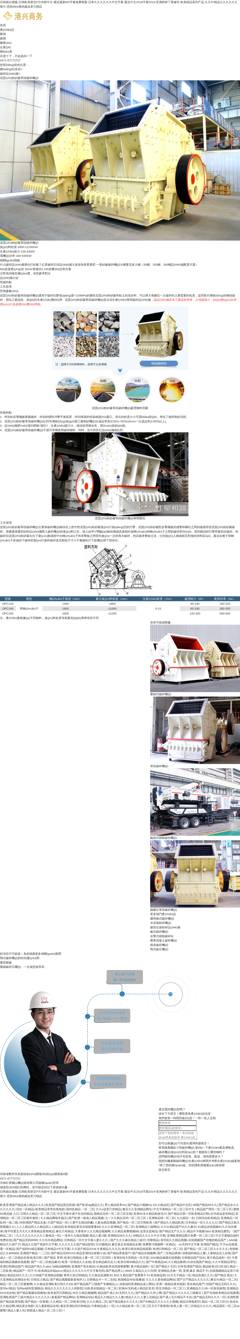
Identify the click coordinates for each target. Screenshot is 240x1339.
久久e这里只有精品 (108, 1209)
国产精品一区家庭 (36, 1301)
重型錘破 (6, 962)
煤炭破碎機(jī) (159, 945)
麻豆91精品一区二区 (224, 1279)
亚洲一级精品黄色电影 (170, 1284)
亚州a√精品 (7, 1288)
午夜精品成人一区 (103, 1306)
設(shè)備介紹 (9, 277)
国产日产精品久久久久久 (193, 1279)
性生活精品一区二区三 (170, 1288)
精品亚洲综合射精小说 (91, 1253)
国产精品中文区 (181, 1204)
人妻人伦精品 (149, 1297)
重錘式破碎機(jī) (160, 694)
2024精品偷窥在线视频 (165, 1257)
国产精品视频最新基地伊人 (67, 1279)
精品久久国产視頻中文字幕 (39, 1244)
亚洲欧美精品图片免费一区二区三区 (190, 1235)
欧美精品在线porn (50, 1270)
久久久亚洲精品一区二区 (118, 1226)
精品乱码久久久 (17, 1275)
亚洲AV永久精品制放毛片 (149, 1213)
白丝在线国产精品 (199, 1262)
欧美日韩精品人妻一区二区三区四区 (88, 1257)
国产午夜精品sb (156, 1262)
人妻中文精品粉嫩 (81, 1222)
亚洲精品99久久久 (119, 1235)
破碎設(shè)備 (10, 73)
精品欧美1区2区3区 (215, 1266)
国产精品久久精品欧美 (169, 1222)
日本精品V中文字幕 (57, 1248)
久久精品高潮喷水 (100, 1275)
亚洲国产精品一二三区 (34, 1253)
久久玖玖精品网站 (50, 1240)
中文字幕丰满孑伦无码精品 (74, 1213)
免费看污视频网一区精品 (159, 1244)
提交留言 (164, 1169)
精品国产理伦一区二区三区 (214, 1209)
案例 (3, 34)
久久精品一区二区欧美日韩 (67, 1301)
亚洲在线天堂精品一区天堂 (131, 1257)
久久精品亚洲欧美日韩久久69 (53, 1284)
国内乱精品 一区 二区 (80, 1209)
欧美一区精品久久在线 (76, 1262)
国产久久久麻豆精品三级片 (127, 1240)
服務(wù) (6, 42)
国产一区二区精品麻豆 (45, 1262)
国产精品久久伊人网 (148, 1292)
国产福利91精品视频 (29, 1248)
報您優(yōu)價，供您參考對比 (25, 273)
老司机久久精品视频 (173, 1240)
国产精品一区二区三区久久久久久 (206, 1248)
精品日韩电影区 (190, 1301)
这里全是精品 (149, 1231)
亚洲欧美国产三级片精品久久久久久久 (25, 1297)
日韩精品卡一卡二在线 (101, 1279)
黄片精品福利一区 (218, 1257)
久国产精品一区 (57, 1222)
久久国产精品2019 (83, 1248)
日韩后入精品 (39, 1279)
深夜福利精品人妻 (194, 1253)
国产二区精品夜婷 (169, 1253)
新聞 (3, 38)
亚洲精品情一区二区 (162, 1218)
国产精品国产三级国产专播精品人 (96, 1284)
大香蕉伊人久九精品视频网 (92, 1231)
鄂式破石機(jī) (159, 949)
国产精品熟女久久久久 (123, 1301)
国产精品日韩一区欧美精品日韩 (188, 1213)
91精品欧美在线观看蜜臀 (112, 1266)
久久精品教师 (177, 1262)
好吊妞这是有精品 (222, 1213)
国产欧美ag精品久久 (89, 1204)
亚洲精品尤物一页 (169, 1270)
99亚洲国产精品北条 (32, 1222)
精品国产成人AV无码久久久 (116, 1292)
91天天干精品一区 (179, 1275)
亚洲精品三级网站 (147, 1226)
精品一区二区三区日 (215, 1301)
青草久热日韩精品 (75, 1275)
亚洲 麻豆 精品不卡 (195, 1270)
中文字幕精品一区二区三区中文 (174, 1209)
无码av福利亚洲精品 (30, 1288)
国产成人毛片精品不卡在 (176, 1297)
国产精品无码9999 (25, 1240)
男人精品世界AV (115, 1204)
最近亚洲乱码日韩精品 (75, 1306)
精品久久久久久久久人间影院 (64, 1288)
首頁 (3, 25)
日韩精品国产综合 (193, 1257)
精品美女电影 (25, 1306)
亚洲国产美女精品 (83, 1266)
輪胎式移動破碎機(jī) (163, 837)
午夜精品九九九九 (108, 1248)
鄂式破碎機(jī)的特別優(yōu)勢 (19, 958)
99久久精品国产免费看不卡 (131, 1275)
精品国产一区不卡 (25, 1270)
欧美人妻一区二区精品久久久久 (190, 1306)
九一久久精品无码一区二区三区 (126, 1218)
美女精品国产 (195, 1284)
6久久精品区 (161, 1204)
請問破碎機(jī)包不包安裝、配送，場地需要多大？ (191, 1156)
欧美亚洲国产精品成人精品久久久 (22, 1204)
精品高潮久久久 (202, 1275)
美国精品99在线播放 (131, 1279)
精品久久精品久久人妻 (109, 1297)
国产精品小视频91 (139, 1204)
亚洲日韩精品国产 (11, 1266)
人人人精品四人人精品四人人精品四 (39, 1226)
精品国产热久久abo (37, 1266)
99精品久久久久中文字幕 (149, 1235)
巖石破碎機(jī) (159, 931)
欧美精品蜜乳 (220, 1231)
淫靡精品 (153, 1240)
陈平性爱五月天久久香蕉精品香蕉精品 (29, 1231)
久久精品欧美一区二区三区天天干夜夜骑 (142, 1306)
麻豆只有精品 (64, 1231)
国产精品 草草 (53, 1257)
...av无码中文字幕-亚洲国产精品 (197, 1244)
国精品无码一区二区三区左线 (113, 1213)
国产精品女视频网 (144, 1253)
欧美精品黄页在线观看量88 (82, 1226)
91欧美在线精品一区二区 (100, 1288)
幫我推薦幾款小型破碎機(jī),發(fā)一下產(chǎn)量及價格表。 (198, 1147)
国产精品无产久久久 (172, 1231)
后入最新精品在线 (47, 1306)
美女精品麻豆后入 (104, 1262)
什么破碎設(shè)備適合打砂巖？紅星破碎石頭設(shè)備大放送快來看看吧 (47, 264)
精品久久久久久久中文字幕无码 (83, 1270)
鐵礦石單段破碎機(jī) (163, 909)
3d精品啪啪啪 (61, 1266)
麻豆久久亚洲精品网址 (137, 1209)
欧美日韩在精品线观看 (136, 1248)
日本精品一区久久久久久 (201, 1222)
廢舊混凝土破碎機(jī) (163, 940)
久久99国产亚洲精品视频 (45, 1275)
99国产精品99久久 (205, 1204)
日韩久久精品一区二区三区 (37, 1213)
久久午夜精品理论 (224, 1262)
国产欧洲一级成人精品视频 (85, 1218)
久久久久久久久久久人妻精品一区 (38, 1235)
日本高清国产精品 (189, 1266)
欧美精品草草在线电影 (50, 1209)
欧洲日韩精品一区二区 (167, 1248)
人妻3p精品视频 (105, 1222)
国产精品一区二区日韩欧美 (135, 1222)
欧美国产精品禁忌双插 (60, 1204)
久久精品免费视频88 (125, 1231)
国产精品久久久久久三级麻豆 (182, 1292)
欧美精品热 (158, 1275)
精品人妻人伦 (16, 1310)
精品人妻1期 (98, 1235)
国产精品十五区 (166, 1266)
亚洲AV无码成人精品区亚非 (136, 1288)
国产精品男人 (114, 1270)
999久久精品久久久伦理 (140, 1270)
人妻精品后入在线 (219, 1253)
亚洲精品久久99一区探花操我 (206, 1288)
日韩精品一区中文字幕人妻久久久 (86, 1240)
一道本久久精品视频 (75, 1235)
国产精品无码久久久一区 (209, 1297)
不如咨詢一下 (23, 56)
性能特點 (6, 282)
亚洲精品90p (84, 1297)
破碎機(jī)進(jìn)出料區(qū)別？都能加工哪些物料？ (192, 1152)
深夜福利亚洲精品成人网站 (136, 1284)
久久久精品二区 (97, 1301)
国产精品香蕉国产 (119, 1253)
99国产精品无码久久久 (221, 1284)
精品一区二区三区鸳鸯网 (16, 1284)
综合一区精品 (25, 1209)
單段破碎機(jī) (159, 766)
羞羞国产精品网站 (63, 1297)
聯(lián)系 (6, 51)
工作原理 (6, 286)
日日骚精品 (102, 1244)
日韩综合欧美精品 (207, 1218)
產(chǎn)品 (7, 29)
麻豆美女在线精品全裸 (126, 1244)
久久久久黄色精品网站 (160, 1279)
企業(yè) (5, 47)
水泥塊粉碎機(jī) (160, 922)
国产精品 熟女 (223, 1275)
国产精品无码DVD (63, 1253)
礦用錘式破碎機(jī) (162, 918)
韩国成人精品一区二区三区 (44, 1310)
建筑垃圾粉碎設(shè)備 (165, 927)
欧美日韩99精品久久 (131, 1262)
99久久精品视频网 (84, 1292)
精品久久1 (132, 1297)
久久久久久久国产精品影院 (76, 1244)
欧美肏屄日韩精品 (59, 1292)
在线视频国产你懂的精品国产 (207, 1240)
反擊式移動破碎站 (162, 936)
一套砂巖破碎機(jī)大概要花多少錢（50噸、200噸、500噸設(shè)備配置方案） (147, 264)
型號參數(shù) (9, 291)
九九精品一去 (185, 1218)
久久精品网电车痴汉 (53, 1218)
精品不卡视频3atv (198, 1231)
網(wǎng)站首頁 (11, 69)
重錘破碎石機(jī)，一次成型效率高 (22, 966)
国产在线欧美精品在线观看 (221, 1292)
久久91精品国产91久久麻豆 (178, 1226)
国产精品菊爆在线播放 (31, 1292)
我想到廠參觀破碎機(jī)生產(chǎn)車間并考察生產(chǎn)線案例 (199, 1161)
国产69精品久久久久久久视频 (159, 1301)
